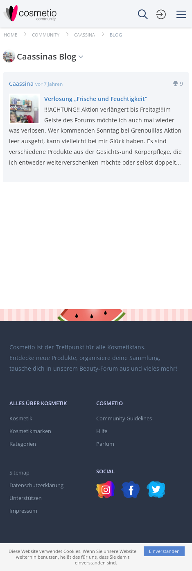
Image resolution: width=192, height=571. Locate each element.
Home (10, 35)
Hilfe (101, 431)
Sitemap (19, 472)
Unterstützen (25, 498)
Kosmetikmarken (30, 431)
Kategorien (22, 443)
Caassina (84, 35)
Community (45, 35)
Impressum (23, 510)
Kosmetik (20, 418)
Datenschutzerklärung (36, 485)
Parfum (105, 443)
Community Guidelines (124, 418)
